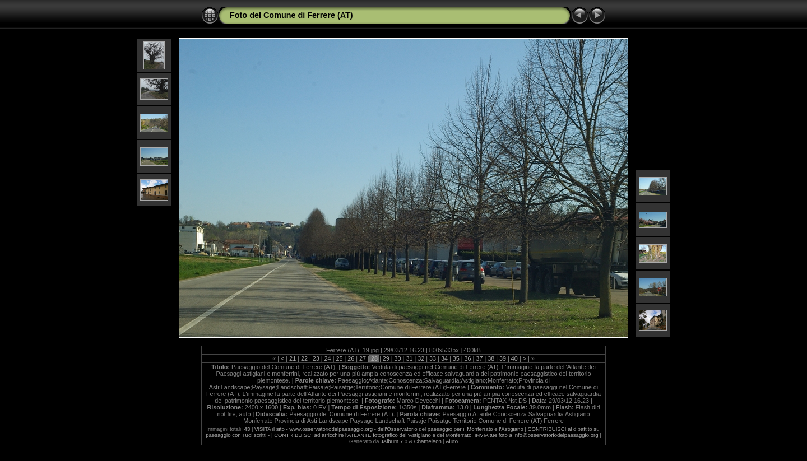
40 (514, 358)
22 (304, 358)
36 (468, 358)
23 (316, 358)
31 (409, 358)
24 (328, 358)
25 (339, 358)
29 (386, 358)
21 (292, 358)
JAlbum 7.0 (394, 441)
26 (351, 358)
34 (444, 358)
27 (363, 358)
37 (479, 358)
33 (433, 358)
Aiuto (452, 441)
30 (398, 358)
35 (456, 358)
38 (491, 358)
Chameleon (428, 441)
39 (503, 358)
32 (421, 358)
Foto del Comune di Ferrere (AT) (291, 15)
